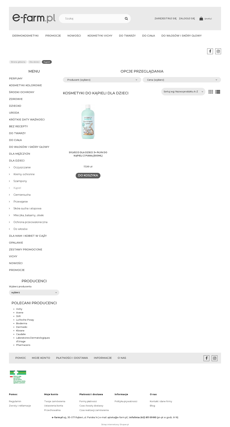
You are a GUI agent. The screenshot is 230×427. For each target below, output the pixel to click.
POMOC (20, 357)
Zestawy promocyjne (25, 249)
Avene (19, 312)
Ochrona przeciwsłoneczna (30, 222)
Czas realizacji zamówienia (94, 410)
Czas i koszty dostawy (91, 405)
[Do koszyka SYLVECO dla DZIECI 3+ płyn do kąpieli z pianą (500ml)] (88, 175)
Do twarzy (17, 133)
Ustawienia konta (53, 405)
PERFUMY (15, 78)
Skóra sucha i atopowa (27, 208)
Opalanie (16, 242)
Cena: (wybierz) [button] (155, 79)
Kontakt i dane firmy (161, 401)
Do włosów (20, 229)
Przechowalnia (52, 410)
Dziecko (15, 105)
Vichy (13, 256)
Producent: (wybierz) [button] (78, 79)
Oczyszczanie (22, 167)
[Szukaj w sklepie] (97, 19)
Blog (152, 405)
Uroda (14, 112)
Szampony (20, 181)
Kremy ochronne (24, 174)
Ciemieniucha (22, 194)
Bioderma (21, 323)
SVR (18, 316)
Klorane (20, 330)
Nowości (16, 263)
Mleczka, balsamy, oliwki (28, 215)
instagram (218, 51)
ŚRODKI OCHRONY (21, 92)
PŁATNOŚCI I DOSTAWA (72, 357)
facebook (210, 51)
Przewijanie (20, 201)
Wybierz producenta (20, 286)
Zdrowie (16, 99)
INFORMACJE (103, 357)
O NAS (122, 357)
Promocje (17, 270)
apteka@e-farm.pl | (118, 417)
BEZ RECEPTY (18, 126)
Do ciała (15, 140)
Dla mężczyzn (19, 153)
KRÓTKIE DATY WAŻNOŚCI (27, 119)
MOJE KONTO (41, 357)
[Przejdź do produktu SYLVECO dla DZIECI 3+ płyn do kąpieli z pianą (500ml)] (88, 126)
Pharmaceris (23, 345)
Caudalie (21, 334)
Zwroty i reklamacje (20, 405)
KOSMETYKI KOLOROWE (25, 85)
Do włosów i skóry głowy (29, 147)
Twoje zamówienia (54, 401)
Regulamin (15, 401)
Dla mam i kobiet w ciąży (28, 235)
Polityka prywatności (126, 401)
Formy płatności (88, 401)
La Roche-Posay (25, 319)
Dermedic (21, 327)
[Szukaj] (126, 18)
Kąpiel (17, 188)
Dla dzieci (17, 160)
